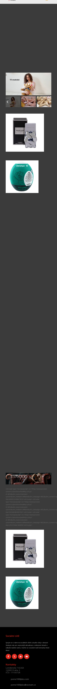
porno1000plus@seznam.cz (23, 684)
